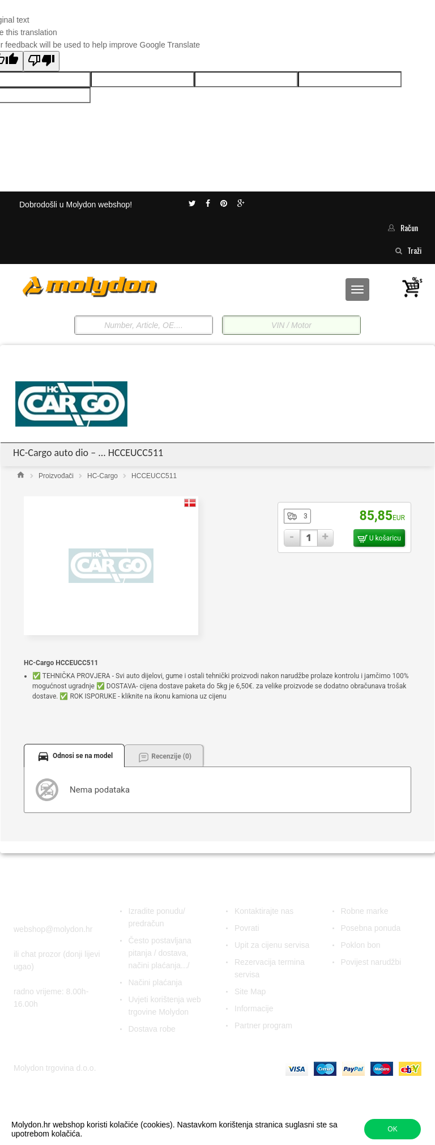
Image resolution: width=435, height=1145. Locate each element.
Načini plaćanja (155, 982)
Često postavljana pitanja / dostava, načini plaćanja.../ (160, 953)
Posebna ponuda (371, 928)
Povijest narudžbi (371, 962)
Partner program (263, 1025)
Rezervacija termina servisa (269, 968)
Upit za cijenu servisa (271, 945)
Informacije (253, 1008)
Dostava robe (152, 1028)
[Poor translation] (41, 61)
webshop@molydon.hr (53, 929)
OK (392, 1129)
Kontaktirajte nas (263, 911)
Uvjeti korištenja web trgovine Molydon (165, 1005)
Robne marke (365, 911)
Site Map (250, 991)
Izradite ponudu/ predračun (157, 917)
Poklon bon (361, 945)
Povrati (246, 928)
